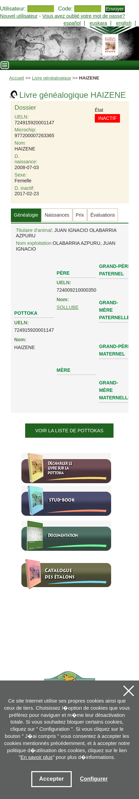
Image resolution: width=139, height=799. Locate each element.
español (72, 23)
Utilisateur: (13, 9)
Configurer (94, 779)
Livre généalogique (51, 77)
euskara (98, 23)
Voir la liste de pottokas (69, 430)
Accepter (51, 779)
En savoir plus (36, 757)
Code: (65, 9)
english (124, 23)
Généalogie (26, 215)
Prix (80, 215)
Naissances (57, 215)
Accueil (16, 77)
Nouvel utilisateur (18, 16)
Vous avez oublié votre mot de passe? (83, 16)
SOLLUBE (68, 307)
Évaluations (102, 215)
